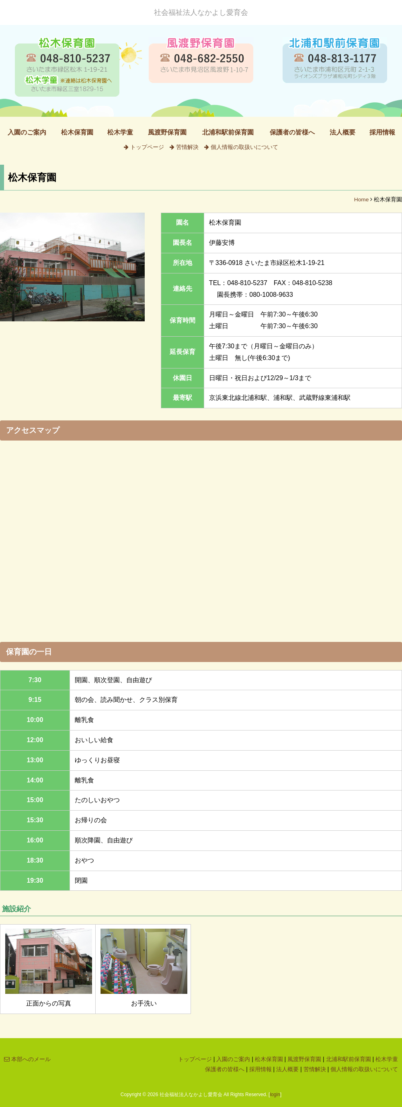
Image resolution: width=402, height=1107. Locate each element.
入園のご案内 (27, 132)
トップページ (144, 147)
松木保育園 (77, 132)
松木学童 (120, 132)
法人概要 (342, 132)
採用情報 (382, 132)
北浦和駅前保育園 (228, 132)
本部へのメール (27, 1058)
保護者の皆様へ (292, 132)
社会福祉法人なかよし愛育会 (201, 12)
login (275, 1094)
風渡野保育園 (167, 132)
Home (361, 199)
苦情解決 (184, 147)
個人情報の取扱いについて (241, 147)
